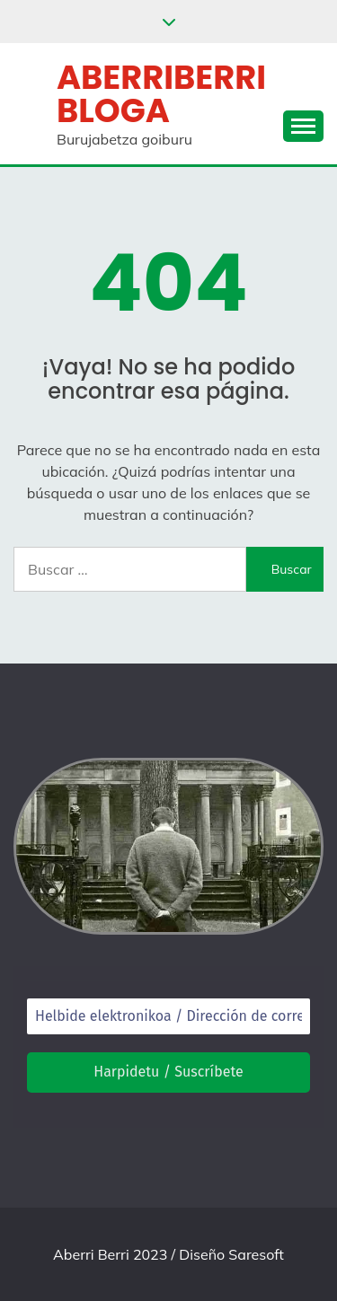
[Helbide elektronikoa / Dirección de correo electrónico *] (168, 1016)
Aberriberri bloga (161, 94)
